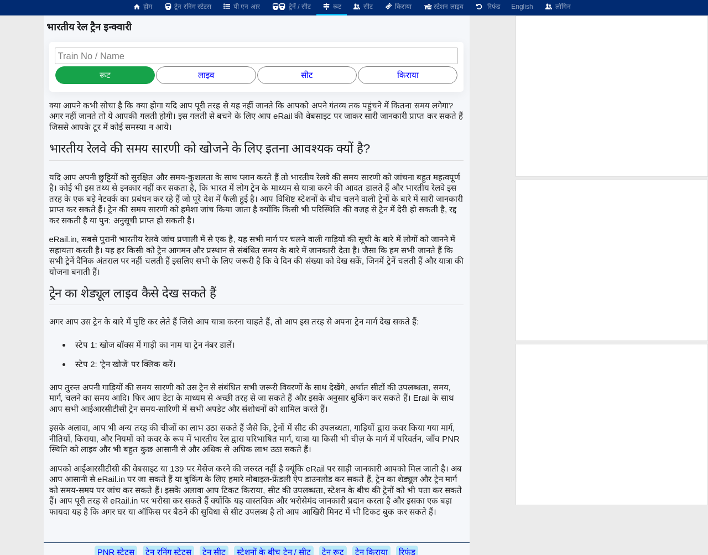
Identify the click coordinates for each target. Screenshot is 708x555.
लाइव (206, 75)
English (522, 7)
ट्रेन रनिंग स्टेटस (187, 7)
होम (142, 7)
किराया (398, 7)
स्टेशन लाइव (443, 7)
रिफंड (487, 7)
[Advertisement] (612, 96)
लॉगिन (557, 7)
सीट (362, 7)
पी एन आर (241, 7)
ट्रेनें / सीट (291, 7)
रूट (331, 7)
